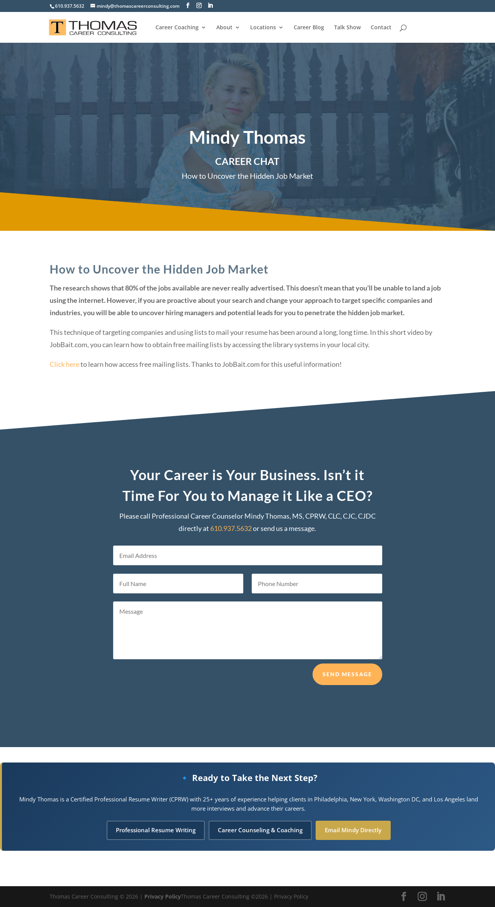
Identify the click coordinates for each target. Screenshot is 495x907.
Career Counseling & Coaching (260, 830)
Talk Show (347, 28)
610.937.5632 (69, 6)
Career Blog (309, 28)
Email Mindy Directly (353, 830)
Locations (263, 28)
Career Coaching (177, 28)
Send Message (347, 688)
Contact (381, 28)
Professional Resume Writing (156, 830)
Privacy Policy (162, 896)
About (224, 28)
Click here (64, 365)
